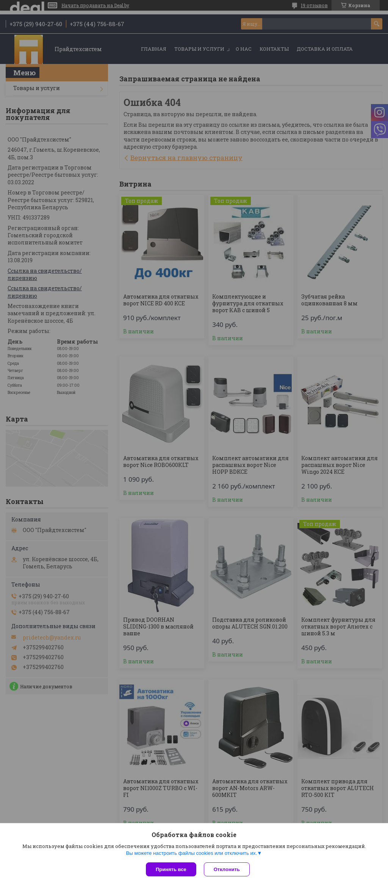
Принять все (171, 869)
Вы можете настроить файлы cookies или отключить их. (191, 853)
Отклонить (227, 869)
